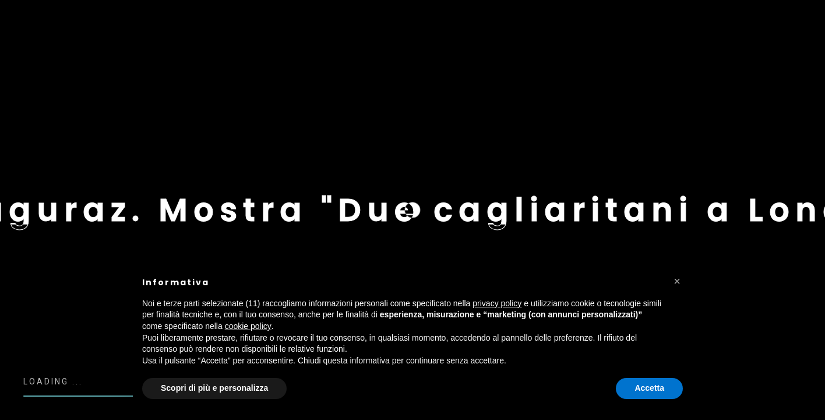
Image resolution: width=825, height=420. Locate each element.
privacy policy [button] (497, 303)
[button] (677, 281)
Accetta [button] (649, 388)
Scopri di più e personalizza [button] (214, 388)
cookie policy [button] (248, 326)
